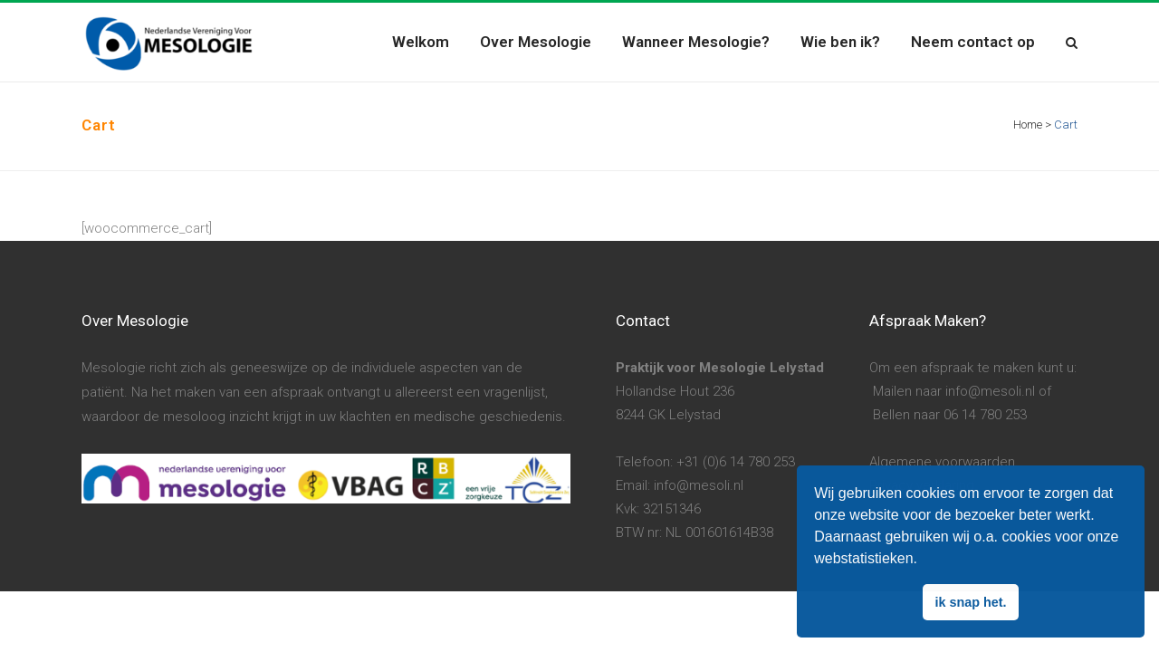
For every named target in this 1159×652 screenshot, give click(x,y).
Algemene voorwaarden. (944, 462)
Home (1027, 124)
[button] (923, 560)
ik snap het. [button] (970, 602)
